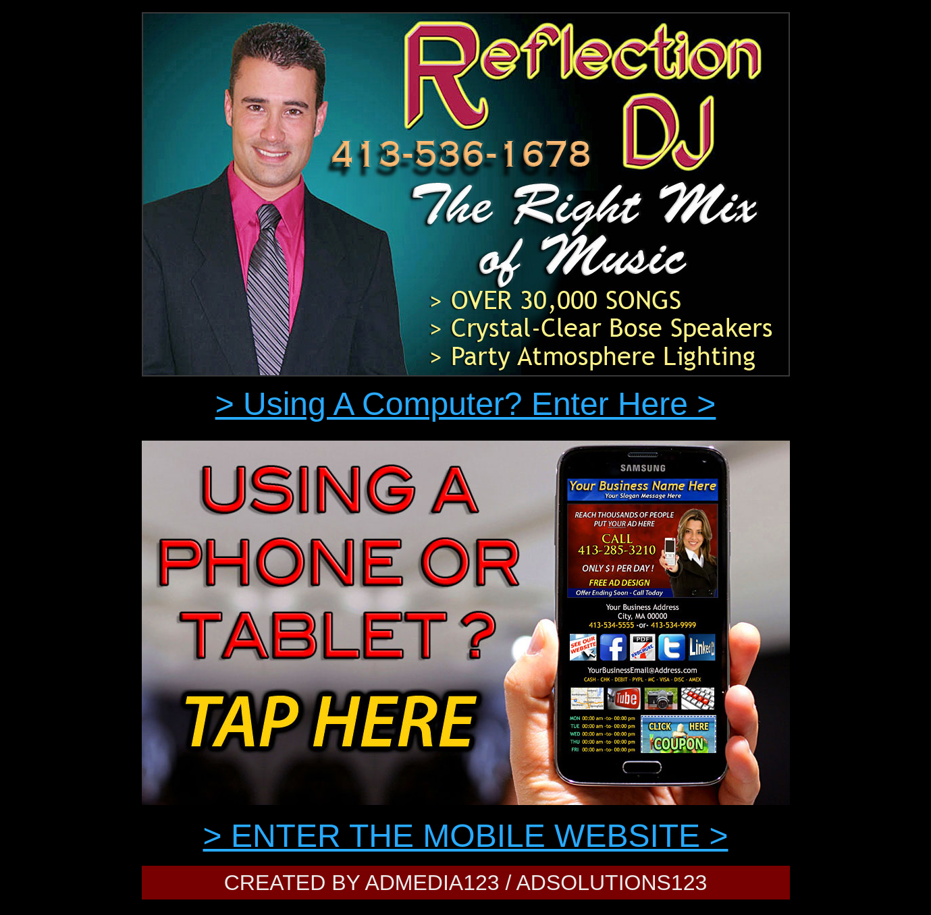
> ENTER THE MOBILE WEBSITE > (465, 836)
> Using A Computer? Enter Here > (465, 404)
